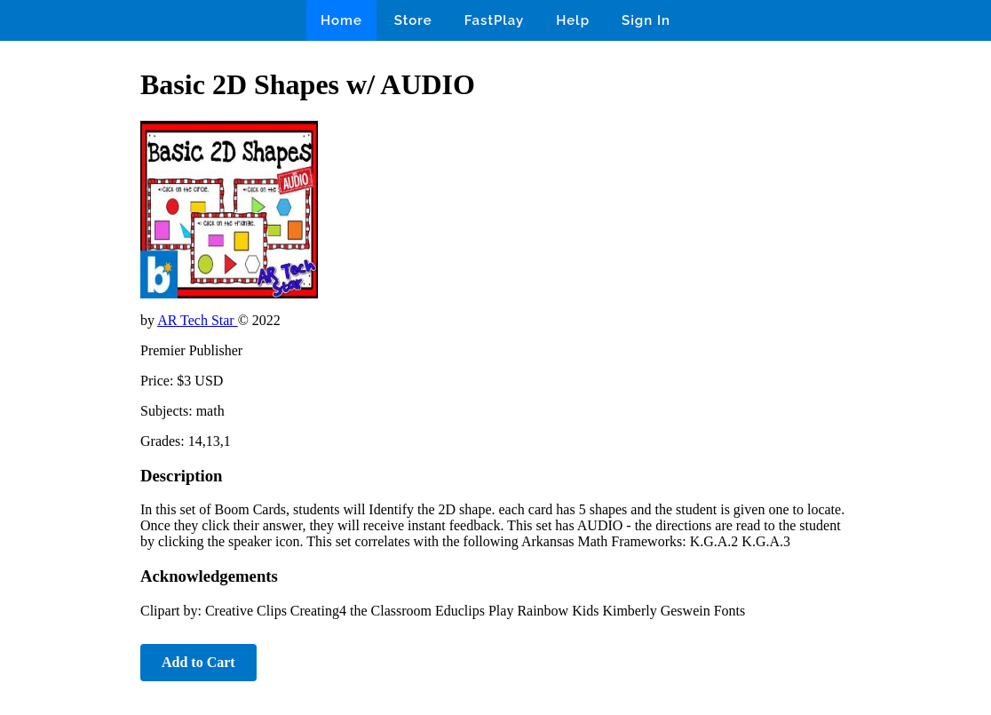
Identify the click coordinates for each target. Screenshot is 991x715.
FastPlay (494, 20)
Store (413, 20)
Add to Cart (198, 662)
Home (341, 20)
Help (573, 20)
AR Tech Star (197, 320)
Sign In (646, 20)
